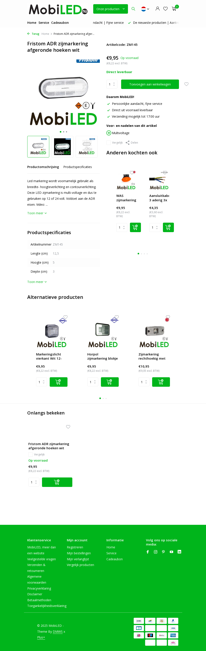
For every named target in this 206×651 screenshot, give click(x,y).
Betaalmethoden (39, 600)
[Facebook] (147, 552)
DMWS (58, 631)
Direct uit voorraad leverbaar (129, 110)
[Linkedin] (179, 552)
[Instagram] (155, 552)
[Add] (135, 227)
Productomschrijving (43, 167)
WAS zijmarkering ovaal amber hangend (126, 198)
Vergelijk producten (80, 565)
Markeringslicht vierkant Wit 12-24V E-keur (49, 356)
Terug (33, 34)
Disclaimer (34, 594)
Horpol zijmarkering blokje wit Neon (102, 356)
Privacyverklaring (39, 588)
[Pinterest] (163, 552)
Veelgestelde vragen (41, 559)
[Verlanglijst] (165, 9)
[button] (60, 132)
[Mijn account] (157, 8)
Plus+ (41, 637)
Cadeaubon (60, 22)
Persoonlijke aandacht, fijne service (134, 104)
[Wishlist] (132, 173)
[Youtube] (171, 552)
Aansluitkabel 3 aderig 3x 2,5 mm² (159, 198)
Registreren (75, 547)
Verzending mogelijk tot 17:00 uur (133, 116)
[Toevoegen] (57, 482)
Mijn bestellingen (79, 553)
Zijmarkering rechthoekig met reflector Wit (152, 356)
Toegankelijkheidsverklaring (46, 606)
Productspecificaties (77, 167)
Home (31, 22)
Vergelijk (114, 143)
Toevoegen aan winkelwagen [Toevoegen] (150, 84)
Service (43, 22)
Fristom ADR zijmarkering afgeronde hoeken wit (48, 446)
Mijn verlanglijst (78, 559)
